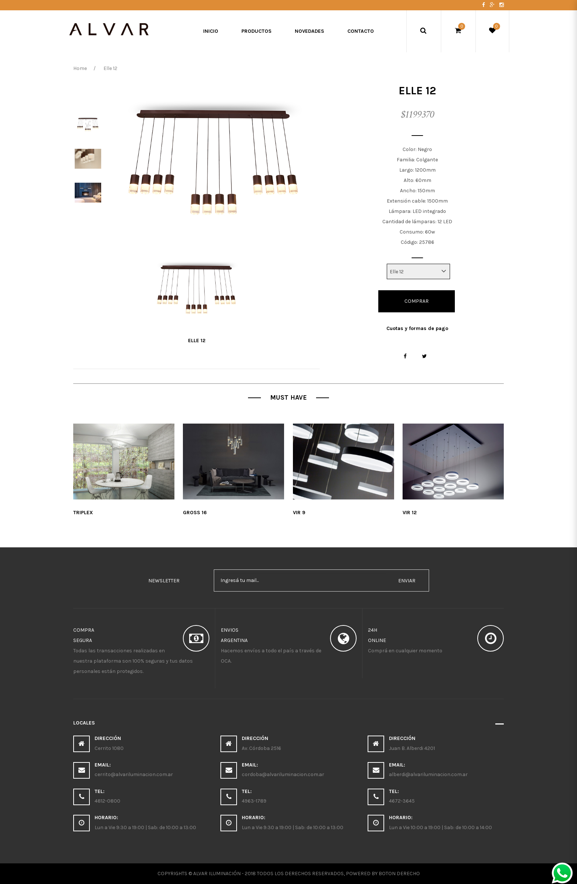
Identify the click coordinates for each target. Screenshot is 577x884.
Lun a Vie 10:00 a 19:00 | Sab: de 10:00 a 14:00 (440, 827)
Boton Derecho (399, 873)
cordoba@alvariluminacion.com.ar (283, 774)
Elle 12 (196, 340)
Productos (256, 31)
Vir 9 (299, 512)
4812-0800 (107, 801)
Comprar (416, 301)
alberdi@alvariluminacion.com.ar (428, 774)
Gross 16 (195, 512)
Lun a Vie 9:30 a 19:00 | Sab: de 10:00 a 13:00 (145, 827)
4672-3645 (402, 801)
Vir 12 (410, 512)
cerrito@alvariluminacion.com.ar (134, 774)
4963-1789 (254, 801)
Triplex (83, 512)
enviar (406, 581)
